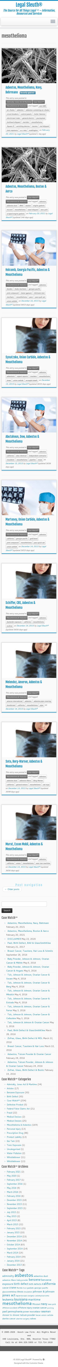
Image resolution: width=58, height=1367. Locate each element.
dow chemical (21, 456)
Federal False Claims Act (18, 1108)
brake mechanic (20, 289)
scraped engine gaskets (15, 214)
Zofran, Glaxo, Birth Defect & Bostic (25, 1070)
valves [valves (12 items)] (33, 1318)
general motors (21, 784)
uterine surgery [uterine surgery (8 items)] (22, 1318)
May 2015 (11, 1216)
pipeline (33, 460)
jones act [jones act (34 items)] (8, 1295)
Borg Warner (38, 780)
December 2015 (14, 1200)
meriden (26, 122)
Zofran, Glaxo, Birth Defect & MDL (25, 1038)
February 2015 (14, 1228)
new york (44, 210)
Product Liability (14, 1137)
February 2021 (14, 1171)
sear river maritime (43, 863)
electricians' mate (13, 118)
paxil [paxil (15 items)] (4, 1311)
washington (33, 130)
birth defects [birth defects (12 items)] (35, 1283)
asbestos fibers (25, 780)
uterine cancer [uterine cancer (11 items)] (8, 1318)
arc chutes (10, 110)
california (10, 456)
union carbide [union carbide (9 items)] (47, 1315)
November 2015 (14, 1204)
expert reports (22, 376)
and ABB (42, 106)
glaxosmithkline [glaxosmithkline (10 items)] (9, 1291)
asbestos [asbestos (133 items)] (24, 1275)
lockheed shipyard (13, 122)
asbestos (20, 110)
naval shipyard (33, 210)
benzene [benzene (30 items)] (35, 1279)
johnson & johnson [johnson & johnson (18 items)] (44, 1291)
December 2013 (14, 1264)
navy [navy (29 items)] (44, 1304)
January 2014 (13, 1260)
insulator (33, 376)
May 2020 (11, 1175)
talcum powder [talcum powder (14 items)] (27, 1315)
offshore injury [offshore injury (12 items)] (25, 1307)
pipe (41, 705)
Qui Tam (11, 1141)
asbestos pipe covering (42, 701)
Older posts (12, 889)
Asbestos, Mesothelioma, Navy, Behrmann (28, 923)
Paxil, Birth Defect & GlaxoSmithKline (26, 1030)
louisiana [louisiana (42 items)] (21, 1299)
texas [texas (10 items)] (38, 1315)
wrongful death (31, 380)
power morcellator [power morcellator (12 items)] (32, 1311)
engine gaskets (38, 205)
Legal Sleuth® (29, 4)
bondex (9, 289)
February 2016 (14, 1196)
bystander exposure (14, 622)
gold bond (33, 538)
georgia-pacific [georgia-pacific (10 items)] (41, 1287)
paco (31, 297)
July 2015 (11, 1212)
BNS (21, 205)
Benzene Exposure (15, 1092)
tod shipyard (44, 126)
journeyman (40, 118)
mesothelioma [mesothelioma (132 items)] (17, 1303)
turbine (9, 626)
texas (9, 380)
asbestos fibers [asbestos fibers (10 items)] (9, 1280)
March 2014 (12, 1252)
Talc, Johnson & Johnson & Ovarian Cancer (28, 1022)
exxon (18, 863)
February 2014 (14, 1256)
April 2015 (12, 1220)
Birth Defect (12, 1096)
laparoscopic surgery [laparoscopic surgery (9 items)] (25, 1295)
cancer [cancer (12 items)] (5, 1287)
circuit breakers (12, 114)
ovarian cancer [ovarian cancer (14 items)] (39, 1307)
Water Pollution (14, 1153)
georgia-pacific (34, 289)
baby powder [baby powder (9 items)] (22, 1280)
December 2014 (14, 1236)
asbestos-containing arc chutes (37, 110)
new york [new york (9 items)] (52, 1304)
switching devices (23, 126)
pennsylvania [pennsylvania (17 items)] (15, 1311)
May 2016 (11, 1188)
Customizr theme (36, 1363)
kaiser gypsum (26, 293)
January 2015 (13, 1232)
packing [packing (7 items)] (50, 1308)
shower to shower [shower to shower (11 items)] (10, 1314)
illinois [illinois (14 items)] (20, 1291)
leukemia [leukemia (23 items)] (7, 1299)
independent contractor (37, 456)
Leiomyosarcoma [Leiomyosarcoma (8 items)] (42, 1295)
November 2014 (14, 1240)
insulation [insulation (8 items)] (28, 1292)
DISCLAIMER (14, 938)
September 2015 (15, 1208)
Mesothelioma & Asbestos (16, 106)
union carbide (12, 301)
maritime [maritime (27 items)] (34, 1299)
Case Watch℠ (39, 102)
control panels (26, 114)
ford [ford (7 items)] (24, 1288)
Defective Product (15, 1104)
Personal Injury (14, 1128)
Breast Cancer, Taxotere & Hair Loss (25, 1046)
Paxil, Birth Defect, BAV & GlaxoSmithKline (29, 943)
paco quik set (40, 297)
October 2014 (13, 1244)
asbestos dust (12, 205)
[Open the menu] (53, 21)
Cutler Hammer (39, 114)
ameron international (14, 701)
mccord (9, 210)
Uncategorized (13, 1149)
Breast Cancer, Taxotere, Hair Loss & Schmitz (30, 950)
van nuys (46, 784)
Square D (10, 126)
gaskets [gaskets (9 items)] (30, 1287)
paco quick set (39, 542)
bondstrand (11, 705)
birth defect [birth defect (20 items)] (21, 1284)
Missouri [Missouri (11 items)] (36, 1304)
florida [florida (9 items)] (19, 1287)
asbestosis (11, 376)
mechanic (10, 297)
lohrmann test (39, 293)
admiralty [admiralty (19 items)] (8, 1276)
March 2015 (12, 1224)
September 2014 (15, 1248)
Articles (10, 1088)
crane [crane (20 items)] (12, 1287)
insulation (10, 460)
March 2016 (12, 1192)
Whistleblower (13, 1157)
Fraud (9, 1112)
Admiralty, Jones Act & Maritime (19, 102)
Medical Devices (14, 1116)
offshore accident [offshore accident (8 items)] (9, 1308)
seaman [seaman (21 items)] (46, 1311)
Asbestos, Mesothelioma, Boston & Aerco (28, 931)
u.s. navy (23, 130)
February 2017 (14, 1179)
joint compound (12, 293)
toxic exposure (12, 130)
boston (28, 205)
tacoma (34, 126)
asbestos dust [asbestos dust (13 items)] (41, 1276)
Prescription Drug (15, 1133)
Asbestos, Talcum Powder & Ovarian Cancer (29, 1054)
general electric (28, 118)
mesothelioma (36, 122)
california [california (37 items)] (49, 1283)
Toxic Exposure (14, 1145)
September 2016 (15, 1183)
